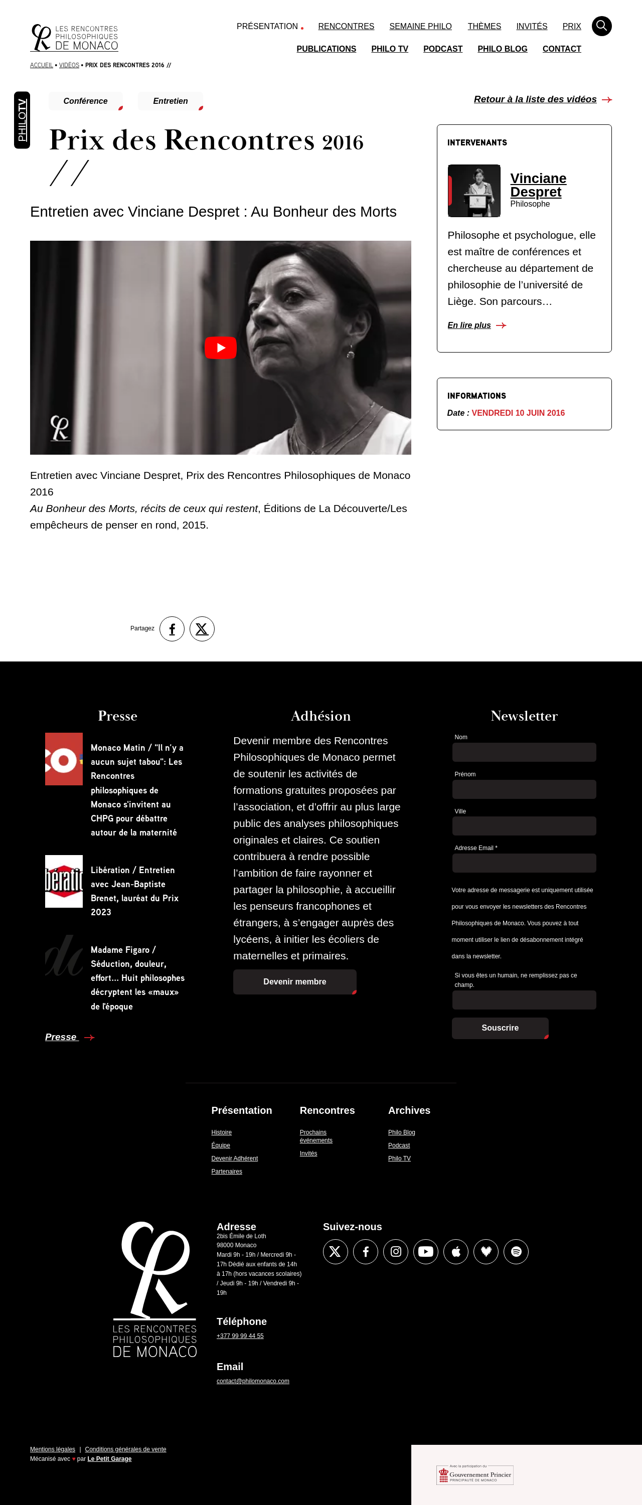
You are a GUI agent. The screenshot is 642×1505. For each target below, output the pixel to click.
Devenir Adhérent (235, 1158)
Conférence (86, 101)
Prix (572, 26)
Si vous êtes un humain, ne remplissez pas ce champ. (516, 980)
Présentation (267, 26)
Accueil (41, 65)
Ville (460, 811)
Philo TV (389, 49)
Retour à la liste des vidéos (535, 99)
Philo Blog (502, 49)
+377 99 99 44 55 (240, 1336)
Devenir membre (294, 981)
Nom (461, 737)
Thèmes (485, 26)
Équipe (221, 1145)
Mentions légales (52, 1449)
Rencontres (346, 26)
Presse (62, 1037)
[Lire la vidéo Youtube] (220, 348)
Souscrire (500, 1028)
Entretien (170, 101)
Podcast (442, 49)
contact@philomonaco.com (253, 1381)
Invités (531, 26)
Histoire (222, 1132)
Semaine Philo (421, 26)
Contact (562, 49)
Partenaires (227, 1171)
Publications (327, 49)
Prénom (465, 774)
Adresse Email (476, 848)
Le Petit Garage (110, 1458)
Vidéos (69, 65)
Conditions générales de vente (126, 1449)
